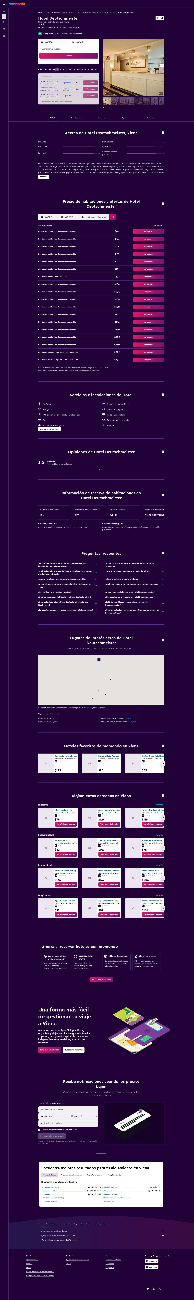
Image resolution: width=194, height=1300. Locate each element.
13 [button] (75, 77)
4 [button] (63, 71)
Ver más (159, 805)
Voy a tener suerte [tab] (94, 1175)
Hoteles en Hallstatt (49, 1191)
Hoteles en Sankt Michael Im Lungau (116, 1198)
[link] (66, 824)
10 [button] (57, 77)
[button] (4, 4)
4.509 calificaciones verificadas (68, 34)
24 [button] (57, 89)
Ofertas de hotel (43, 12)
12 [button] (69, 77)
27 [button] (75, 89)
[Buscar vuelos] (4, 11)
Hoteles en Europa (58, 12)
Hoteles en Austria (74, 12)
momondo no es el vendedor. (102, 1231)
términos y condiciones (78, 1141)
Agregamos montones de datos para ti (102, 1235)
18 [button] (63, 83)
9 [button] (93, 71)
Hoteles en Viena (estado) (92, 12)
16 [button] (93, 77)
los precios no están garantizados (97, 1224)
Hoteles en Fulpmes (109, 1194)
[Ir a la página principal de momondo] (17, 3)
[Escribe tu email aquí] (70, 1123)
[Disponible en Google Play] (151, 1261)
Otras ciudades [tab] (49, 1175)
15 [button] (87, 77)
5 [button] (69, 71)
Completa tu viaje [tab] (114, 1175)
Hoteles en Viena (109, 12)
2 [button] (93, 65)
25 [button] (63, 89)
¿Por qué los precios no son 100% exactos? (102, 1239)
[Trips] (4, 28)
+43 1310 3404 (44, 30)
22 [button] (87, 83)
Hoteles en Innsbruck (110, 1187)
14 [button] (81, 77)
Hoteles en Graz (108, 1191)
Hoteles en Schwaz (49, 1201)
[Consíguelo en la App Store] (151, 1267)
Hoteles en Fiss (108, 1201)
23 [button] (93, 83)
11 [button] (63, 77)
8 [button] (87, 71)
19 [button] (69, 83)
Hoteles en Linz (48, 1194)
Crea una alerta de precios (144, 963)
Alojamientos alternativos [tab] (71, 1175)
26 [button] (69, 89)
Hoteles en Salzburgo (50, 1187)
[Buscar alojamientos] (4, 16)
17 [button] (57, 83)
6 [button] (75, 71)
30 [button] (93, 89)
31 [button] (57, 95)
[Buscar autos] (4, 21)
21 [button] (81, 83)
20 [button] (75, 83)
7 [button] (81, 71)
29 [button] (87, 89)
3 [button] (57, 71)
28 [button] (81, 89)
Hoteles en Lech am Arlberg (53, 1198)
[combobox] (70, 1109)
